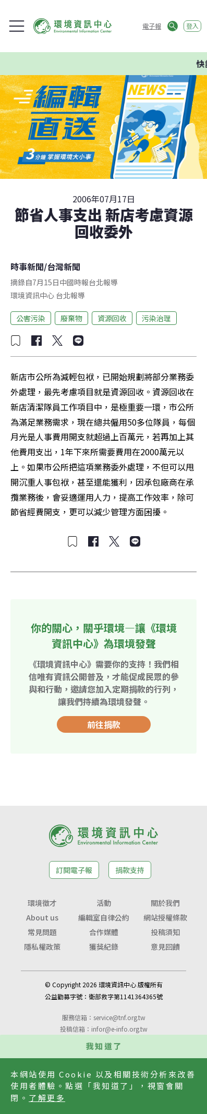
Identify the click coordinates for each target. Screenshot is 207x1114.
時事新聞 (27, 266)
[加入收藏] (15, 340)
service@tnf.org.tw (119, 1017)
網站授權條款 (165, 917)
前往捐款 (103, 724)
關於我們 (165, 903)
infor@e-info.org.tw (119, 1028)
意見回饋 (165, 946)
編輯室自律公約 (103, 917)
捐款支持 (129, 870)
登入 (192, 25)
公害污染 (30, 318)
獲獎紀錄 (103, 946)
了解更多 (47, 1097)
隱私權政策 (42, 946)
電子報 (151, 26)
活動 (103, 903)
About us (42, 917)
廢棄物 (71, 318)
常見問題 (42, 932)
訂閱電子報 (74, 870)
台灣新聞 (63, 266)
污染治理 (156, 318)
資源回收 (112, 318)
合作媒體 (103, 932)
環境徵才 (42, 903)
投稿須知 (165, 932)
